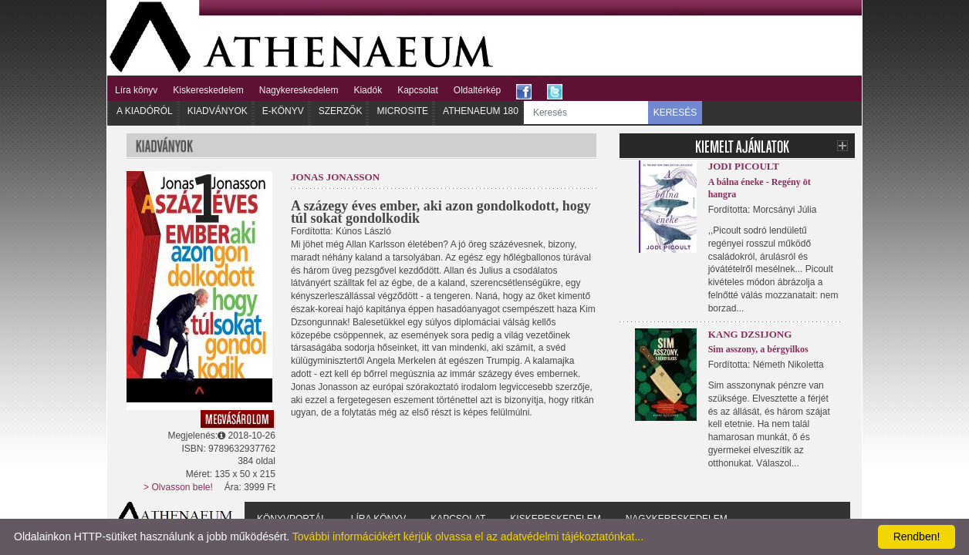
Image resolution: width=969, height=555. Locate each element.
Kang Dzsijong (750, 334)
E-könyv (283, 111)
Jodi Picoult (743, 166)
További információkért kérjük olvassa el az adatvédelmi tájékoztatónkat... (467, 536)
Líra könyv (136, 90)
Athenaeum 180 (480, 111)
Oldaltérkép (477, 90)
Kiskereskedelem (208, 90)
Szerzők (341, 111)
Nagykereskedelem (299, 90)
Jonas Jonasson (335, 177)
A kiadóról (144, 111)
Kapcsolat (417, 90)
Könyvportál (291, 518)
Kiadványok (217, 111)
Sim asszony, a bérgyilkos (758, 349)
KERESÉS (675, 112)
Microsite (402, 111)
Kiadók (367, 90)
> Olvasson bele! (178, 487)
